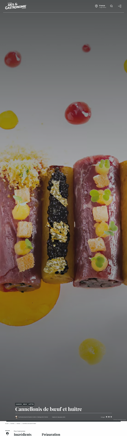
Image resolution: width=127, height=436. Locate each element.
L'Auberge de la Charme (42, 417)
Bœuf (25, 404)
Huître (31, 404)
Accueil (6, 423)
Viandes (19, 404)
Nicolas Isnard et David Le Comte (28, 417)
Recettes (12, 423)
